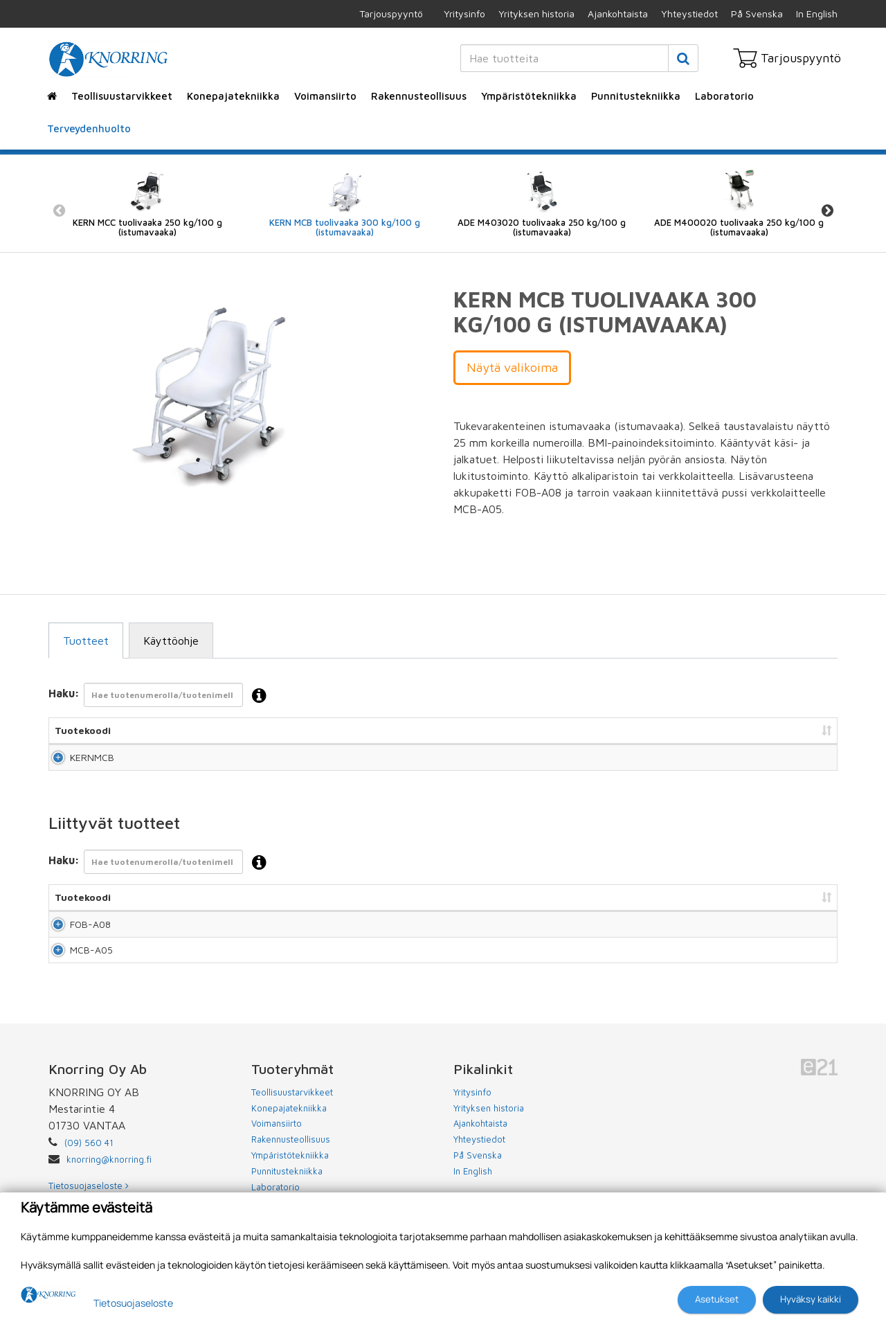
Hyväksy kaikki (810, 1299)
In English (817, 13)
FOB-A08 (75, 943)
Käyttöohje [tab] (171, 640)
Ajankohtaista (618, 13)
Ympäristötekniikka (529, 96)
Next (827, 211)
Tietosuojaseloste (133, 1302)
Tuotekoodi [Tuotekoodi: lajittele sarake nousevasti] (83, 730)
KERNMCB (77, 763)
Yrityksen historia (536, 13)
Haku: (161, 696)
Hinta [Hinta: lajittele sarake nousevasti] (612, 730)
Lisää (810, 763)
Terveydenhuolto (89, 128)
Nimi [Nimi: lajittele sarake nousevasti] (186, 730)
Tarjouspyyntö (391, 13)
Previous (58, 211)
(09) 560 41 (89, 1182)
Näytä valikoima (512, 367)
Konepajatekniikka (233, 96)
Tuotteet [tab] (86, 640)
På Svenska (757, 13)
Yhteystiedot (689, 13)
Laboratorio (724, 96)
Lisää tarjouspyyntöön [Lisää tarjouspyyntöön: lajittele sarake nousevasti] (762, 730)
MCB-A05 (76, 983)
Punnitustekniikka (635, 96)
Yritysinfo (464, 13)
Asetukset (717, 1299)
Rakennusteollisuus (419, 96)
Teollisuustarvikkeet (121, 96)
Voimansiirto (325, 96)
